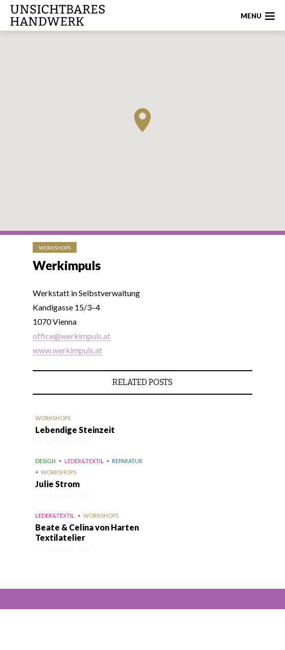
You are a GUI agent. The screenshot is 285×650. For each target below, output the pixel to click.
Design (45, 461)
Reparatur (127, 461)
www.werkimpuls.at (67, 350)
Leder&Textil (84, 461)
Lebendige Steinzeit (75, 430)
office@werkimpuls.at (71, 336)
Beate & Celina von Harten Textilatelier (87, 532)
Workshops (54, 248)
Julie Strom (57, 484)
